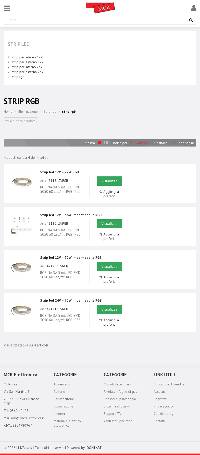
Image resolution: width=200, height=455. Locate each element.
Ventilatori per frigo (118, 421)
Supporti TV (112, 413)
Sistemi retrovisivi (117, 406)
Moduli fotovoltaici (117, 384)
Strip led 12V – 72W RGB (59, 172)
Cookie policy (164, 413)
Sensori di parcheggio (120, 399)
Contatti (159, 421)
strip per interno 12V (27, 57)
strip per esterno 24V (28, 72)
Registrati (160, 399)
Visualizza (109, 181)
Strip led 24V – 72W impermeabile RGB (70, 300)
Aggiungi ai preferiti (109, 193)
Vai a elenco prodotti (20, 121)
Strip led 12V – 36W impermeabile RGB (70, 215)
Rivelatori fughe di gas (120, 391)
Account (159, 391)
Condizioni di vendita (169, 384)
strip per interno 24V (27, 67)
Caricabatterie (64, 399)
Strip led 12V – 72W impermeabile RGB (70, 257)
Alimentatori (62, 384)
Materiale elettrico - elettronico (68, 423)
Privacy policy (164, 406)
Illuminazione (63, 406)
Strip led (19, 44)
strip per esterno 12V (28, 62)
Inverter (59, 413)
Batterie (59, 391)
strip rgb (18, 76)
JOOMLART (94, 447)
